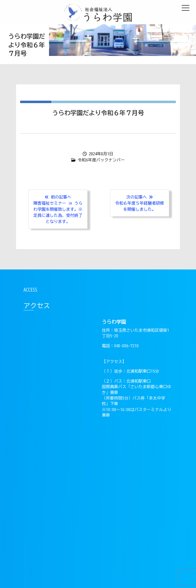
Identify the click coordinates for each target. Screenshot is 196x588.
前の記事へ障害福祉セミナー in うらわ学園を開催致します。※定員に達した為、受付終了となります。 (57, 209)
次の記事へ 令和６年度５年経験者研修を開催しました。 (139, 203)
